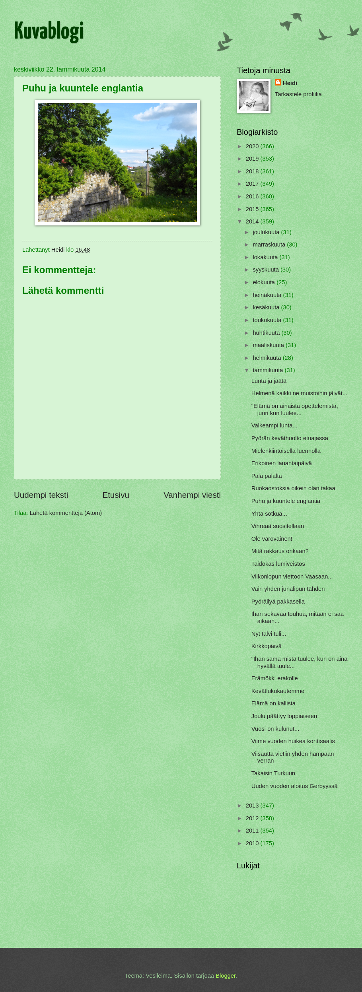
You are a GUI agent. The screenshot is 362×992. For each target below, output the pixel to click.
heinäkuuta (268, 295)
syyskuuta (266, 269)
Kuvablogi (49, 32)
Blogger (225, 976)
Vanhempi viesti (192, 494)
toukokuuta (268, 320)
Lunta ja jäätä (268, 381)
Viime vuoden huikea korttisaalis (293, 741)
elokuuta (264, 282)
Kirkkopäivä (266, 646)
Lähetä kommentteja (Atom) (66, 513)
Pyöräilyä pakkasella (278, 601)
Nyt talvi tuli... (268, 634)
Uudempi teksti (41, 494)
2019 (253, 158)
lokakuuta (266, 257)
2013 (253, 805)
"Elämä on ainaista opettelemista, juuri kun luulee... (294, 409)
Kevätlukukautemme (277, 691)
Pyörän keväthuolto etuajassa (289, 438)
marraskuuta (270, 244)
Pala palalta (266, 476)
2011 (253, 830)
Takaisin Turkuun (273, 773)
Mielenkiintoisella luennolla (286, 451)
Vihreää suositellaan (277, 526)
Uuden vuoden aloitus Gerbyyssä (294, 786)
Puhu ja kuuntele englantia (286, 501)
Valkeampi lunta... (274, 425)
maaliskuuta (269, 345)
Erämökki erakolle (274, 678)
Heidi (290, 83)
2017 (253, 184)
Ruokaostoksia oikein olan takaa (293, 488)
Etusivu (115, 494)
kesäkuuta (267, 307)
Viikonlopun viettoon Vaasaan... (292, 576)
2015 (253, 209)
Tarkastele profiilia (298, 94)
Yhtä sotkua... (269, 514)
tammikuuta (268, 370)
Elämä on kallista (273, 703)
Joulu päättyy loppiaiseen (284, 716)
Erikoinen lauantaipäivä (281, 463)
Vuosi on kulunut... (275, 729)
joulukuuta (267, 232)
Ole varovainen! (271, 539)
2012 (253, 818)
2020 (253, 146)
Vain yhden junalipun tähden (288, 589)
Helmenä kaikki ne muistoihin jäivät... (299, 393)
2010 (253, 843)
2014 (253, 221)
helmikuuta (267, 358)
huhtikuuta (267, 333)
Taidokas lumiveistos (278, 564)
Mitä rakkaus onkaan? (280, 551)
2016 (253, 196)
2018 (253, 171)
